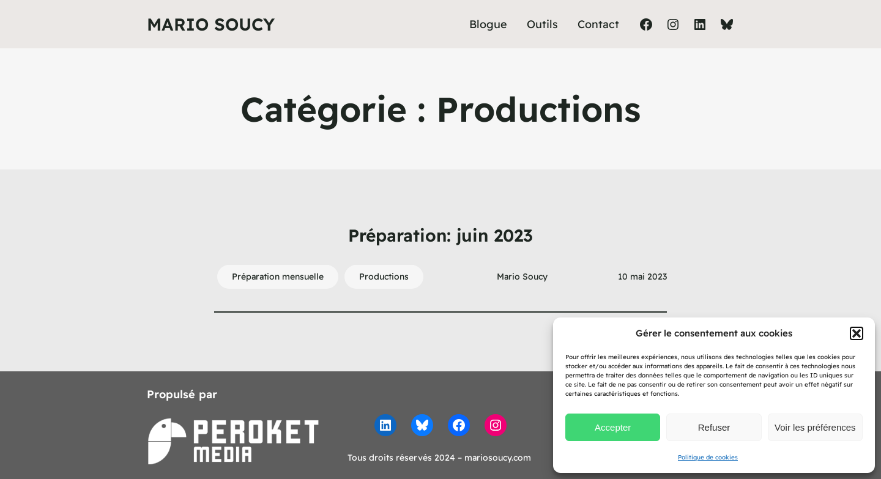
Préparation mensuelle (278, 276)
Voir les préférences (815, 427)
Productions (384, 276)
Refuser (714, 427)
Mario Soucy (211, 24)
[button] (856, 333)
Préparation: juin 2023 (440, 235)
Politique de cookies (708, 457)
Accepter (613, 427)
